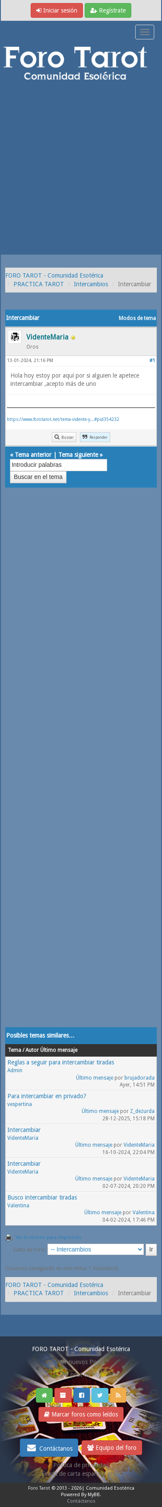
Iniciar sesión (56, 10)
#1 (152, 360)
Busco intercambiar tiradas (42, 1197)
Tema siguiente (78, 454)
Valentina (18, 1206)
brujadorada (139, 1078)
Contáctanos (49, 1448)
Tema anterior (33, 454)
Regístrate (108, 10)
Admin (14, 1070)
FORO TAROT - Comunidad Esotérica (54, 275)
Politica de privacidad (81, 1465)
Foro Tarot (39, 1488)
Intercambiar (24, 1129)
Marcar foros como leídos (81, 1414)
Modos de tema (137, 318)
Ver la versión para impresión (48, 1237)
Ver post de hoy (81, 1374)
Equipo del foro (112, 1447)
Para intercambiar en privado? (46, 1096)
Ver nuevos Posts (81, 1361)
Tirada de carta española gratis (81, 1473)
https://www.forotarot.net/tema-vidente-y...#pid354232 (63, 419)
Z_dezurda (142, 1111)
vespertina (19, 1104)
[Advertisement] (81, 169)
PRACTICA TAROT (38, 284)
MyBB (94, 1494)
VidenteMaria (22, 1138)
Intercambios (91, 284)
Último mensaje (94, 1078)
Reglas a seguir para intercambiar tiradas (60, 1062)
